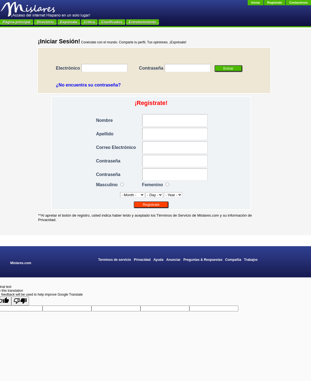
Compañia (233, 260)
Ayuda (158, 260)
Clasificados (111, 22)
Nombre (104, 120)
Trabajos (251, 260)
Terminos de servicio (114, 260)
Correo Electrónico (116, 147)
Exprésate (68, 22)
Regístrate (274, 2)
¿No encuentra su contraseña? (88, 85)
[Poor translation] (20, 301)
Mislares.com (20, 263)
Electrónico (68, 68)
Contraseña (151, 68)
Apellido (104, 134)
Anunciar (173, 260)
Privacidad (142, 260)
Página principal (16, 22)
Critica (89, 22)
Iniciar (255, 2)
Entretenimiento (142, 22)
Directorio (45, 22)
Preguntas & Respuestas (202, 260)
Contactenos (298, 2)
